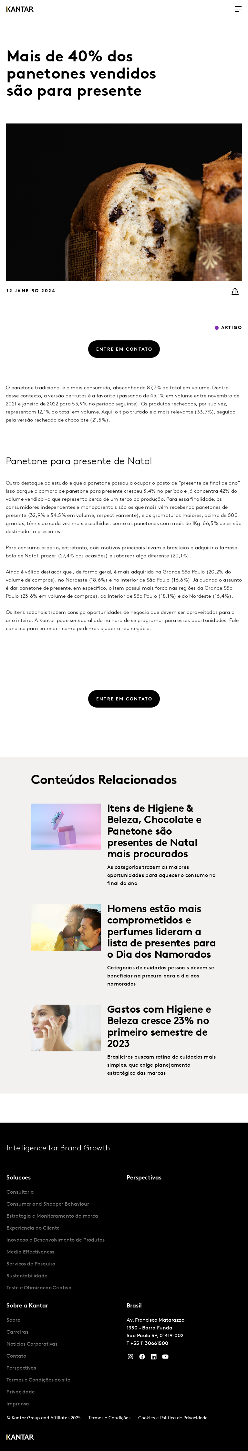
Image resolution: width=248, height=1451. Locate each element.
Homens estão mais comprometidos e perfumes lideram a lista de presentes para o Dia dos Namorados (161, 953)
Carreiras (17, 1332)
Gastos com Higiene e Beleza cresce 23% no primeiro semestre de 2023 (159, 1047)
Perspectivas (21, 1368)
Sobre (13, 1320)
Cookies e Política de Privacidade (173, 1418)
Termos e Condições (109, 1418)
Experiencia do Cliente (33, 1228)
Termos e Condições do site (38, 1380)
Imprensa (17, 1404)
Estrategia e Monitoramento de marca (52, 1216)
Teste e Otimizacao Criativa (39, 1288)
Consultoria (20, 1192)
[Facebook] (142, 1358)
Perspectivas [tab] (144, 1178)
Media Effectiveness (30, 1252)
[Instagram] (130, 1358)
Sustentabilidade (26, 1276)
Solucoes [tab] (18, 1178)
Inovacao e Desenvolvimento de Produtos (55, 1240)
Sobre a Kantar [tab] (27, 1306)
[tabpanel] (63, 1240)
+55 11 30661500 (149, 1343)
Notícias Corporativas (31, 1344)
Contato (16, 1356)
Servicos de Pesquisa (31, 1264)
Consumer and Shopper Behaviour (47, 1204)
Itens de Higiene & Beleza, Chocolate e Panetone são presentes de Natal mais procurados (154, 852)
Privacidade (20, 1392)
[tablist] (124, 1287)
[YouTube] (154, 1358)
